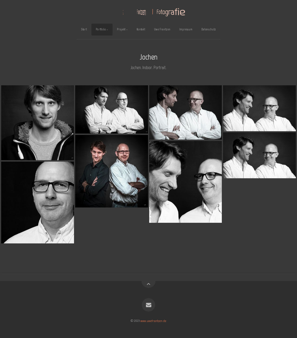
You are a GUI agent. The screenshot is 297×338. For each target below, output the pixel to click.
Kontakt (141, 29)
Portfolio (101, 29)
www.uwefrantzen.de (153, 321)
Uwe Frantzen (162, 29)
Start (84, 29)
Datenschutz (208, 29)
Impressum (186, 29)
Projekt (121, 29)
